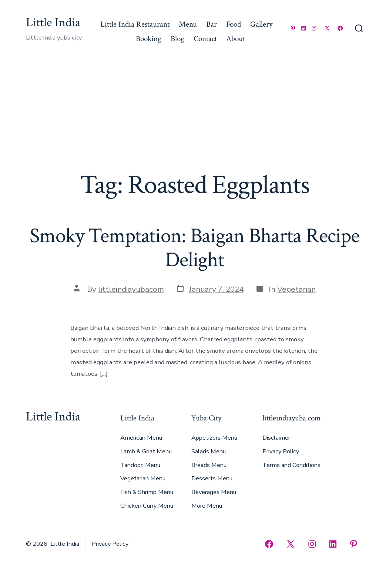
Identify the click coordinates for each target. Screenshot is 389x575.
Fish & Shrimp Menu (146, 492)
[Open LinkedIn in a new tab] (303, 28)
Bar (211, 24)
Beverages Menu (213, 492)
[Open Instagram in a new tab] (314, 28)
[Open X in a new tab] (327, 28)
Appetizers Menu (214, 438)
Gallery (261, 24)
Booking (148, 39)
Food (233, 24)
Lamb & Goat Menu (146, 451)
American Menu (141, 438)
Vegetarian (296, 289)
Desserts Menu (211, 478)
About (235, 39)
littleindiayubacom (131, 289)
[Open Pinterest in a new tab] (293, 28)
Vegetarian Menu (142, 478)
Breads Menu (209, 465)
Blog (177, 39)
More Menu (206, 506)
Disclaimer (276, 438)
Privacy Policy (280, 451)
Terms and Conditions (291, 465)
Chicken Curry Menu (146, 506)
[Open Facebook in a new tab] (340, 28)
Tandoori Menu (140, 465)
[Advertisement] (194, 114)
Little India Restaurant (135, 24)
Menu (188, 24)
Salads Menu (208, 451)
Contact (205, 39)
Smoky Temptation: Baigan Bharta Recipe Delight (194, 248)
